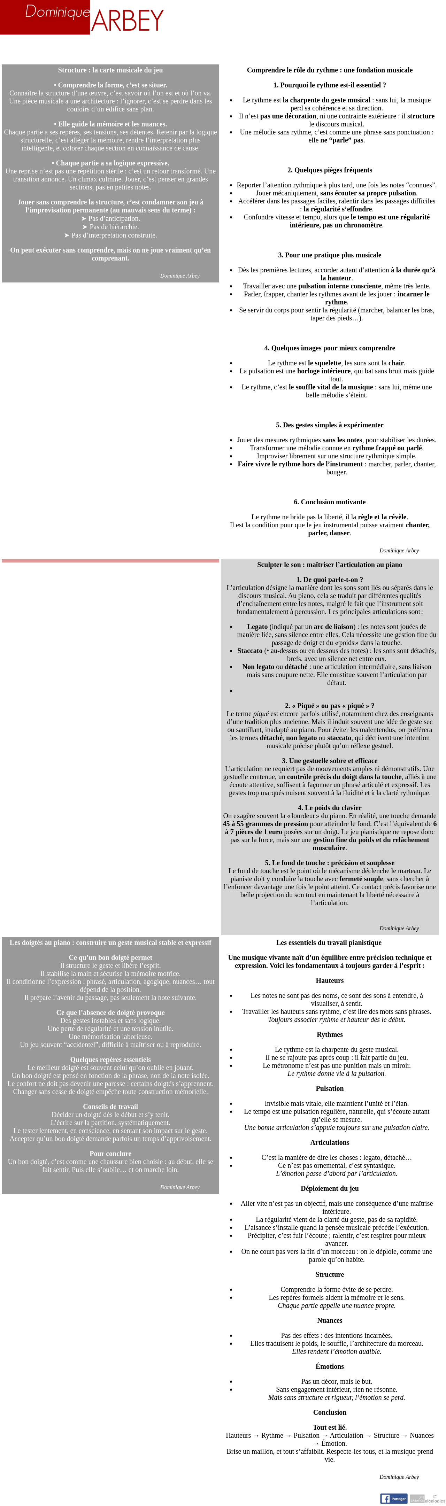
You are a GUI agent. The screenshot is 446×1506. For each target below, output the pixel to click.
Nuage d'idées (357, 50)
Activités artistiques (256, 50)
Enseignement (156, 50)
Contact (422, 50)
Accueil (24, 50)
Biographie (80, 50)
